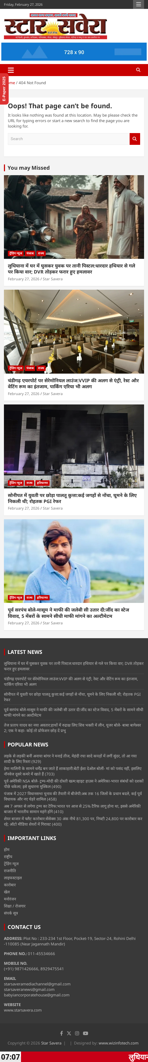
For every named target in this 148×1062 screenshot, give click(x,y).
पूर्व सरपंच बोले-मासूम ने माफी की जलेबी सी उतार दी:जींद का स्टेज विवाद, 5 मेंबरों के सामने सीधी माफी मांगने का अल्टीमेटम (68, 613)
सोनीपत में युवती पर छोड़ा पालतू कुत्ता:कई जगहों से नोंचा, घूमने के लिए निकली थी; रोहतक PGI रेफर (72, 498)
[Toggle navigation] (11, 70)
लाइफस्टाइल (13, 877)
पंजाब (30, 253)
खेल (7, 891)
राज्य (41, 253)
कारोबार (10, 884)
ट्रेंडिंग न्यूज (15, 253)
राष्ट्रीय (8, 856)
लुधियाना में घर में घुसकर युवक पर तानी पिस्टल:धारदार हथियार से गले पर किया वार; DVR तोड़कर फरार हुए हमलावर (71, 268)
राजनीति (10, 870)
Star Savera (53, 278)
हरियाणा (42, 483)
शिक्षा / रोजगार (14, 906)
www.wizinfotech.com (119, 1043)
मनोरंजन (10, 898)
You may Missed (29, 167)
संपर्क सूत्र (11, 913)
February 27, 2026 (23, 278)
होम (6, 849)
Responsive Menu (138, 4)
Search (135, 139)
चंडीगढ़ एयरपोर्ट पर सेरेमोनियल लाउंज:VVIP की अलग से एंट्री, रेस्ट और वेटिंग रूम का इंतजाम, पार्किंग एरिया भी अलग (73, 383)
